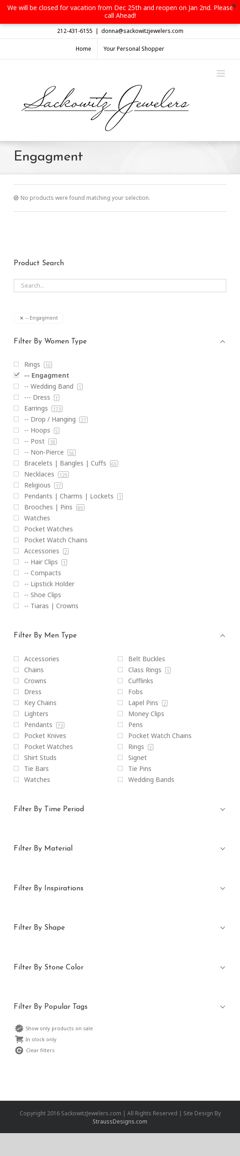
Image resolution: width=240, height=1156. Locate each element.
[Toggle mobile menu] (221, 73)
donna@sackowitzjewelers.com (142, 31)
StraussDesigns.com (120, 1121)
